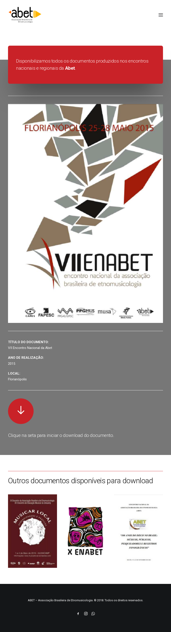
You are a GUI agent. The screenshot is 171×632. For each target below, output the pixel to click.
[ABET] (25, 15)
